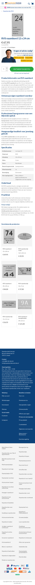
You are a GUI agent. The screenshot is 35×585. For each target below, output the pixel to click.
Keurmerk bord (23, 465)
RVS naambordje (23, 283)
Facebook (4, 415)
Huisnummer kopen (7, 482)
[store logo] (13, 3)
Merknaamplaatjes (7, 464)
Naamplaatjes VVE (7, 473)
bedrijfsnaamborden (11, 377)
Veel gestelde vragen (25, 405)
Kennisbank (5, 405)
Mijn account (6, 396)
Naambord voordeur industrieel (8, 487)
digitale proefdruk (25, 202)
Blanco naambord (7, 546)
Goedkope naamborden (8, 513)
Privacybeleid (23, 420)
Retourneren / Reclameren (23, 434)
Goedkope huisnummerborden (25, 526)
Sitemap (4, 409)
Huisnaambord (6, 542)
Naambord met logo (7, 469)
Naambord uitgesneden (8, 555)
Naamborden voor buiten (7, 507)
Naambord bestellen (8, 503)
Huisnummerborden (8, 517)
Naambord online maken (7, 532)
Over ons (21, 396)
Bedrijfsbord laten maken (7, 448)
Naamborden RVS (8, 11)
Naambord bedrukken (8, 551)
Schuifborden (23, 469)
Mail (30, 53)
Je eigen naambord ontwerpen (7, 526)
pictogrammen (6, 378)
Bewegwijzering (23, 447)
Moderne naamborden (8, 560)
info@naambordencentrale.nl (10, 363)
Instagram (5, 420)
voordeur (8, 375)
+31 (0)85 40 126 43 (7, 361)
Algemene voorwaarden (26, 429)
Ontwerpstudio (23, 409)
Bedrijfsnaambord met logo (8, 459)
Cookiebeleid (23, 424)
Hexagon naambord (7, 492)
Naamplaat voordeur (8, 478)
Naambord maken (7, 522)
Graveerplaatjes (23, 517)
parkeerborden (21, 377)
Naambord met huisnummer (6, 497)
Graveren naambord (8, 538)
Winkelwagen (6, 400)
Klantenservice (23, 400)
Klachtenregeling (24, 439)
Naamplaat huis (23, 507)
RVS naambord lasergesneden (22, 317)
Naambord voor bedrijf (25, 478)
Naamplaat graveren (25, 460)
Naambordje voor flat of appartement (9, 453)
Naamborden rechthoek (26, 497)
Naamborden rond (24, 493)
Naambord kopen (24, 456)
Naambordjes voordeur (25, 474)
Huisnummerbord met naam (25, 483)
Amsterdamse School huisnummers (25, 532)
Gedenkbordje (23, 546)
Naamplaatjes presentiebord (23, 551)
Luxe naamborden (24, 522)
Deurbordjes (22, 557)
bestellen (19, 382)
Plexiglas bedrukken (25, 488)
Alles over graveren (24, 542)
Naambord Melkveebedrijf (23, 512)
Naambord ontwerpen (25, 538)
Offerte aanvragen (24, 413)
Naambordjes (23, 452)
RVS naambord (7, 249)
